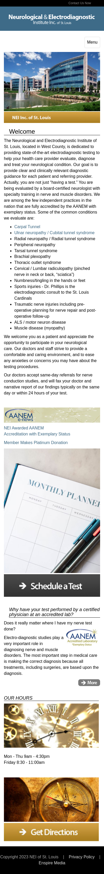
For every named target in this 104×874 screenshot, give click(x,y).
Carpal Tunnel (27, 227)
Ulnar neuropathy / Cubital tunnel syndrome (54, 233)
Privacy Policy (82, 857)
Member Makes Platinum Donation (36, 442)
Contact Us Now (79, 3)
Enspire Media (52, 863)
